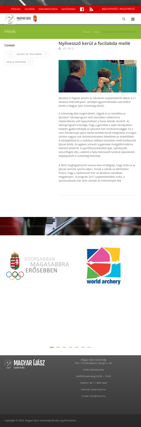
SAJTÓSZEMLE (68, 9)
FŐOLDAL (16, 9)
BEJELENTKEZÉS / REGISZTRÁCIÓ (118, 8)
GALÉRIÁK (30, 9)
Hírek (96, 31)
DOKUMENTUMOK (48, 9)
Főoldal (86, 31)
